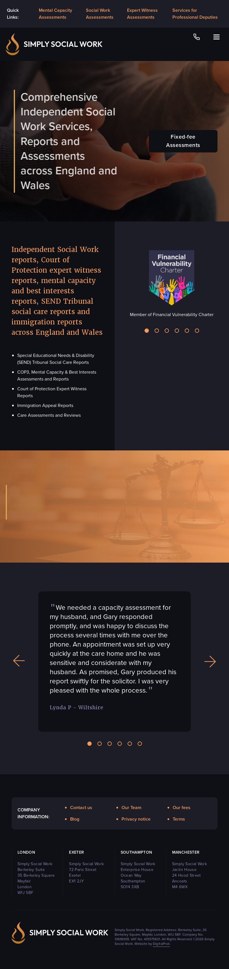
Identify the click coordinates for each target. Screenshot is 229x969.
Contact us (81, 807)
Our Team (131, 807)
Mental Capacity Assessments (55, 13)
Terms (179, 819)
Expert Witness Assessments (142, 13)
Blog (74, 819)
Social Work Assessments (99, 13)
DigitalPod (161, 943)
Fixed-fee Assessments (183, 141)
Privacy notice (136, 819)
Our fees (181, 807)
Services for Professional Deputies (195, 13)
